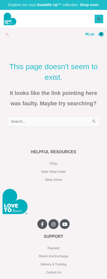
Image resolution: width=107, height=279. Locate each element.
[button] (7, 34)
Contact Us (53, 272)
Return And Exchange (53, 256)
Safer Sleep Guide (53, 171)
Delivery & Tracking (53, 264)
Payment (53, 248)
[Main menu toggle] (99, 19)
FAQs (53, 163)
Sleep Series (53, 180)
